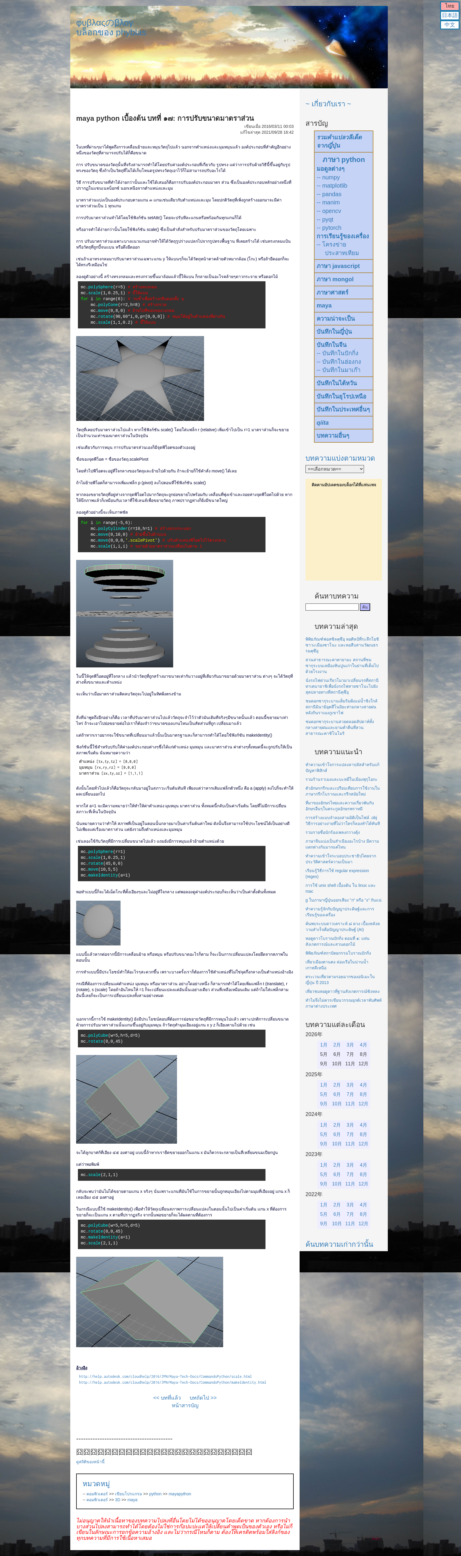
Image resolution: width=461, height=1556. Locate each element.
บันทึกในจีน (332, 345)
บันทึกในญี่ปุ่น (334, 331)
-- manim (328, 202)
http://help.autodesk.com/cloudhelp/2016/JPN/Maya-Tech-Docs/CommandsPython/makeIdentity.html (172, 1382)
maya (132, 1499)
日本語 (450, 15)
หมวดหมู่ (96, 1484)
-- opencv (329, 211)
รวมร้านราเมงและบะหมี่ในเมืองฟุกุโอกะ (341, 779)
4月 (363, 1044)
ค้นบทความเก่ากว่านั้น (339, 1244)
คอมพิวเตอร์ (97, 1493)
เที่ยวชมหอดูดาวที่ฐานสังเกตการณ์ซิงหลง (342, 991)
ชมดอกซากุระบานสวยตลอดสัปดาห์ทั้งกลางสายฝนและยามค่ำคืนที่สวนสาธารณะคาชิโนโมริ (339, 727)
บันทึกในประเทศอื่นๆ (343, 409)
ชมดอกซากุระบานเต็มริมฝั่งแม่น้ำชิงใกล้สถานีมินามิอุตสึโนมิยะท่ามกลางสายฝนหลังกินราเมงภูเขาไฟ (341, 707)
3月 (350, 1044)
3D (117, 1499)
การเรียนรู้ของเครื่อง (343, 236)
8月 (363, 1094)
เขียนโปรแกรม (128, 1493)
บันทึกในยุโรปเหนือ (341, 396)
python (155, 1493)
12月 (364, 1103)
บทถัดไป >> (203, 1398)
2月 (337, 1044)
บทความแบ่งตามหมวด (340, 458)
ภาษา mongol (335, 279)
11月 (350, 1103)
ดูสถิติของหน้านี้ (90, 1461)
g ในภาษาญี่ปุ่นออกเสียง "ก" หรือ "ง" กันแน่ (343, 900)
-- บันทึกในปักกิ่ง (337, 353)
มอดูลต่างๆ (331, 169)
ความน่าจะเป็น (336, 318)
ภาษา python (344, 159)
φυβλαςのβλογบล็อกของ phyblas (111, 27)
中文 (450, 25)
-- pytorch (329, 227)
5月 (324, 1094)
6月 (337, 1094)
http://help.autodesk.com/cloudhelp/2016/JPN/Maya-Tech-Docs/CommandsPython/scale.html (165, 1376)
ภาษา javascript (338, 266)
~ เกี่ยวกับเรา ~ (328, 104)
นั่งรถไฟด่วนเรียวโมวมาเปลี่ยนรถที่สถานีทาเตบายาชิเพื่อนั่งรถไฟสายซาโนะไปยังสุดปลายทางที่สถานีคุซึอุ (342, 686)
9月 (324, 1103)
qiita (323, 422)
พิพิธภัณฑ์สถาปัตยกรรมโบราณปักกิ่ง (338, 953)
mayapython (180, 1493)
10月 (337, 1103)
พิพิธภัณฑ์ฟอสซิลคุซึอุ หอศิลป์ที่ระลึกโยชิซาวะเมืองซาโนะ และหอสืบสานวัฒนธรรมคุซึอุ (342, 645)
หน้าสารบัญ (185, 1405)
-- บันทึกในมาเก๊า (338, 370)
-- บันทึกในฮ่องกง (339, 361)
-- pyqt (325, 219)
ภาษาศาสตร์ (332, 292)
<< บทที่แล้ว (167, 1398)
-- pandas (329, 194)
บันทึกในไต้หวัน (337, 383)
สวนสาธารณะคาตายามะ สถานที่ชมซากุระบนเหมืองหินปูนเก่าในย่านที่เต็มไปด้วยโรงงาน (342, 665)
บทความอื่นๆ (333, 435)
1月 (324, 1044)
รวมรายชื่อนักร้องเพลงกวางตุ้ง (332, 832)
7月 (350, 1094)
